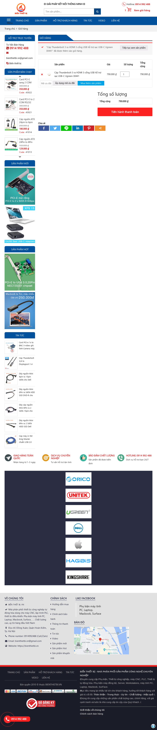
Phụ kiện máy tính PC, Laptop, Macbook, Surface (90, 609)
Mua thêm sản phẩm (91, 83)
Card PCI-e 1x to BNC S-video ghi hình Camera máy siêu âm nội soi (26, 345)
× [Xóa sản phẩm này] (42, 74)
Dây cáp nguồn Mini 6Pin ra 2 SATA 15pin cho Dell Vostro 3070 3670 (26, 407)
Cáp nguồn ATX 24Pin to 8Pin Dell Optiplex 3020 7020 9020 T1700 (27, 140)
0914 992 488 (142, 4)
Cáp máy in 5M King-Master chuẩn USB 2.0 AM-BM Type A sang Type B (25, 439)
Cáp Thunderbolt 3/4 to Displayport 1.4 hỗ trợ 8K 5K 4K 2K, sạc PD (26, 361)
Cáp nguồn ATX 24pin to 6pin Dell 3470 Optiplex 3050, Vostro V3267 (27, 121)
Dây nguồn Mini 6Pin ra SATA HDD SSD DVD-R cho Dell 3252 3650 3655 (27, 392)
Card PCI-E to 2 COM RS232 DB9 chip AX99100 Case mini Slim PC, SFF (26, 101)
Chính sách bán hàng (91, 713)
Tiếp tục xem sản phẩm (134, 47)
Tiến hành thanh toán (125, 112)
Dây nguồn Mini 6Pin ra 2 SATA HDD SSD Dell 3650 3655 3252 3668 (26, 423)
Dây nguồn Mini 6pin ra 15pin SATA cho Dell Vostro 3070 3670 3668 (27, 376)
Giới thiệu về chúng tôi (92, 710)
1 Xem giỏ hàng (137, 10)
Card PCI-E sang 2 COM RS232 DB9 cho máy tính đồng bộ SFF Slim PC (27, 81)
